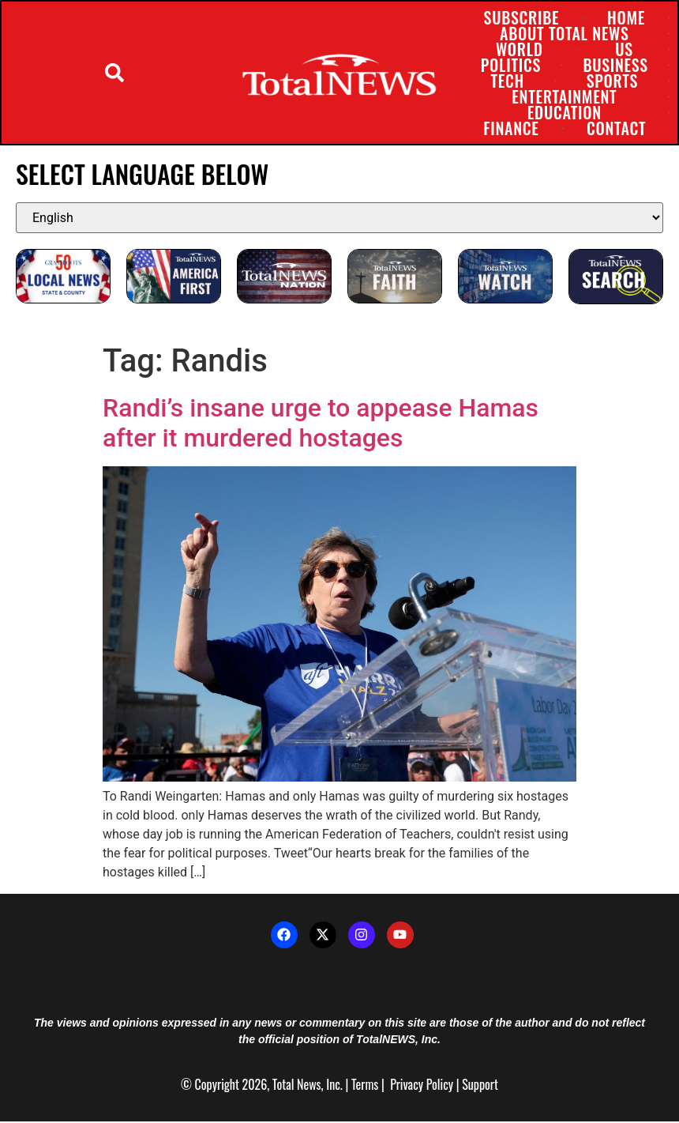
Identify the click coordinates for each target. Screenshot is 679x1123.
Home (625, 18)
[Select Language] (339, 219)
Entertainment (564, 97)
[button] (114, 73)
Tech (506, 81)
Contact (615, 129)
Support (480, 1085)
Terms (364, 1085)
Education (564, 113)
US (623, 50)
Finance (510, 129)
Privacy (406, 1085)
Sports (611, 81)
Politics (510, 65)
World (518, 50)
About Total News (563, 34)
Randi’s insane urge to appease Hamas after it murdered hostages (320, 424)
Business (615, 65)
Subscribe (521, 18)
